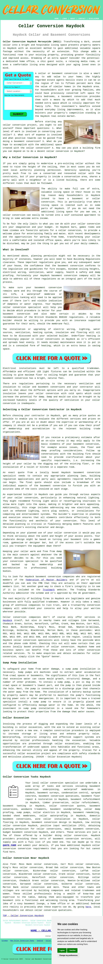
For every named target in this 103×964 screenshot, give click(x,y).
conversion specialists (37, 640)
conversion (93, 224)
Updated (40, 941)
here (88, 907)
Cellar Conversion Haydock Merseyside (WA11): (32, 41)
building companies (51, 890)
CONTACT (82, 19)
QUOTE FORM (9, 845)
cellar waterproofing (53, 815)
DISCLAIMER (94, 19)
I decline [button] (72, 950)
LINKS (64, 19)
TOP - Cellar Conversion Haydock (23, 915)
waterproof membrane (41, 294)
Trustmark (49, 590)
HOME (57, 19)
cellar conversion (14, 125)
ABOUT (72, 19)
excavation (79, 740)
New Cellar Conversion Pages (22, 941)
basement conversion (74, 96)
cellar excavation (30, 727)
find (13, 864)
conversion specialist (64, 783)
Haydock (7, 620)
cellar (7, 45)
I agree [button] (62, 950)
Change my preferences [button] (68, 955)
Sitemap (5, 941)
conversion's (16, 527)
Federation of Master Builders (46, 580)
